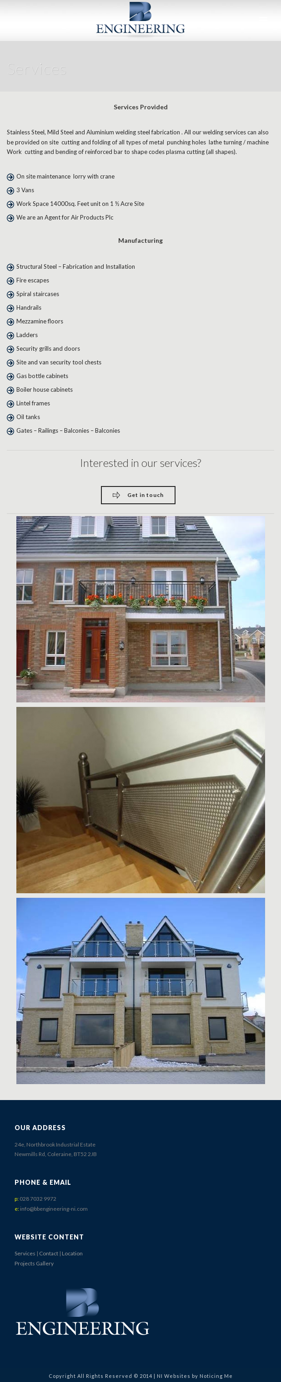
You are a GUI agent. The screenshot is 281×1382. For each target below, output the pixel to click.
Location (72, 1253)
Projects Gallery (34, 1263)
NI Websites (174, 1376)
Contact (48, 1253)
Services (25, 1253)
